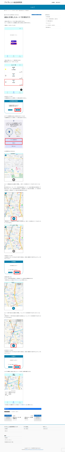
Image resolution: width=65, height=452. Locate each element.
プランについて (48, 23)
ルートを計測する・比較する (36, 14)
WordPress (26, 449)
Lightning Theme (32, 449)
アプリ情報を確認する (49, 20)
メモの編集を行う (22, 404)
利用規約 (6, 437)
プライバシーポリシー (8, 439)
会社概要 (6, 428)
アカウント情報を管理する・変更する (52, 18)
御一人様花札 (26, 428)
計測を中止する (17, 280)
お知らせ (6, 430)
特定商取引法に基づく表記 (9, 442)
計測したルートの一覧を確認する (17, 418)
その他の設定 (48, 16)
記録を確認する (48, 27)
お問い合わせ (45, 428)
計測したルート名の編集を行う (29, 418)
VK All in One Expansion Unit (39, 449)
